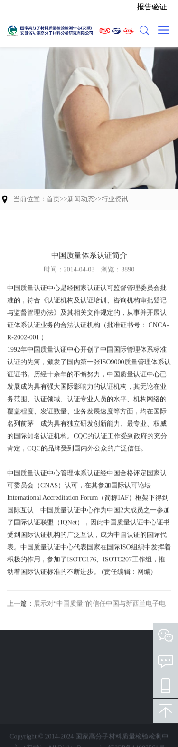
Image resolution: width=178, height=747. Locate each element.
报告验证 (152, 7)
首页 (53, 199)
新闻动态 (80, 199)
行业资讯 (115, 199)
